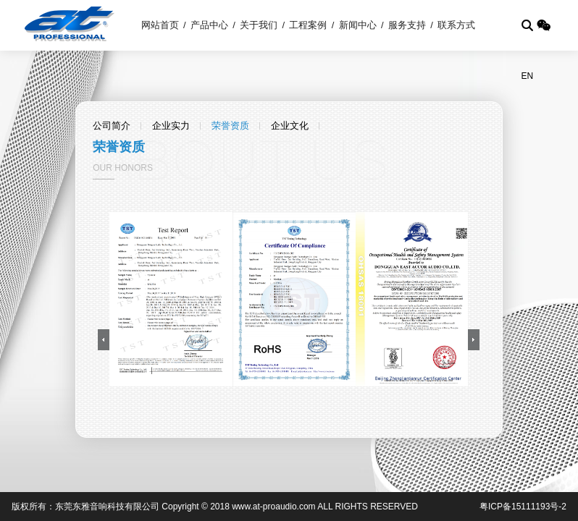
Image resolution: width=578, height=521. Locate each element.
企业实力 (171, 125)
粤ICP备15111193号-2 (522, 506)
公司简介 (111, 125)
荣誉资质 (230, 125)
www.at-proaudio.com (273, 506)
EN (527, 76)
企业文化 (290, 125)
